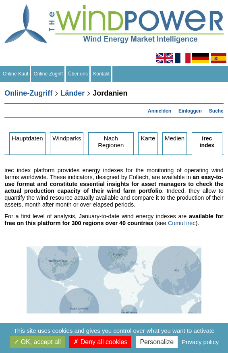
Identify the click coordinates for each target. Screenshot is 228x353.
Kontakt (101, 74)
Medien (174, 138)
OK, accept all (37, 341)
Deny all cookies (100, 341)
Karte (148, 138)
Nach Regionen (111, 141)
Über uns (78, 74)
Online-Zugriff (48, 74)
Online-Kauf (15, 74)
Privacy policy (200, 341)
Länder (72, 93)
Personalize (157, 341)
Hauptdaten (27, 138)
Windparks (66, 138)
